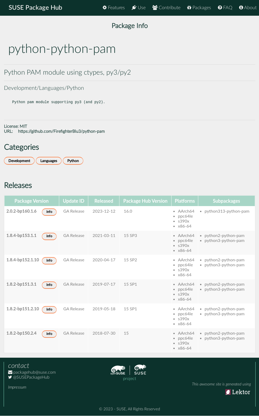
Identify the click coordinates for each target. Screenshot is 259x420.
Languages (48, 165)
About (248, 7)
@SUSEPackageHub (28, 381)
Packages (199, 7)
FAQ (225, 7)
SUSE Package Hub (35, 8)
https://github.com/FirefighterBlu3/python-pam (61, 136)
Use (139, 7)
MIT (23, 131)
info (49, 216)
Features (114, 7)
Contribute (166, 7)
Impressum (17, 391)
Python (73, 165)
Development (19, 165)
